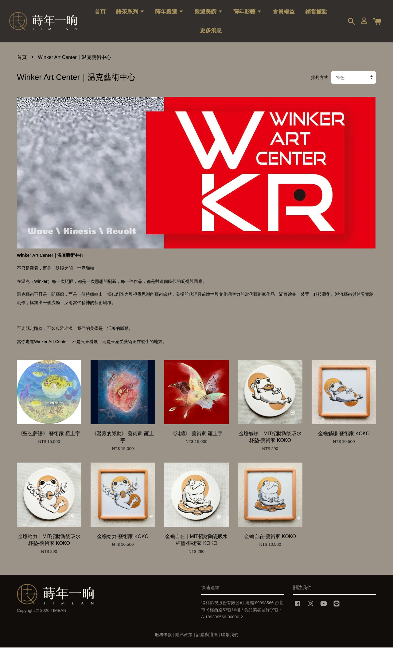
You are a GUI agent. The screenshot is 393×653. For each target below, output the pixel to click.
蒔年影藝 (247, 14)
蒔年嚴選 (169, 14)
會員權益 (284, 14)
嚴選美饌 (208, 14)
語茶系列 (130, 14)
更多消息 (211, 32)
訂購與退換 (207, 640)
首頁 (100, 14)
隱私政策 (184, 640)
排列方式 (319, 82)
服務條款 (163, 640)
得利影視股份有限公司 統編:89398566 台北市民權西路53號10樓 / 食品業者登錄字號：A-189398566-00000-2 (242, 615)
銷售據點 (316, 14)
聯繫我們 (229, 640)
